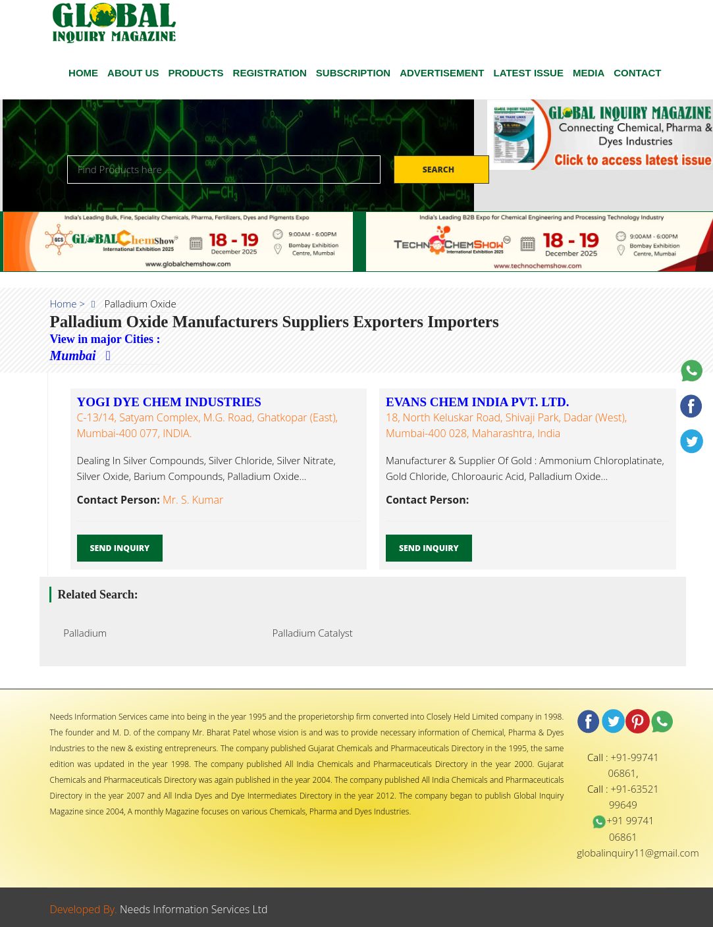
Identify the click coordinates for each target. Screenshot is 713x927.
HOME (83, 72)
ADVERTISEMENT (442, 72)
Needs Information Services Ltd (194, 909)
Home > (68, 303)
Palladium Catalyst (309, 632)
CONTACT (637, 72)
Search (440, 169)
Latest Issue (529, 72)
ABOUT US (133, 72)
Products (195, 72)
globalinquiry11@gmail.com (638, 852)
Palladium (81, 632)
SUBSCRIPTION (353, 72)
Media (588, 72)
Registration (270, 72)
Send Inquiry (120, 548)
